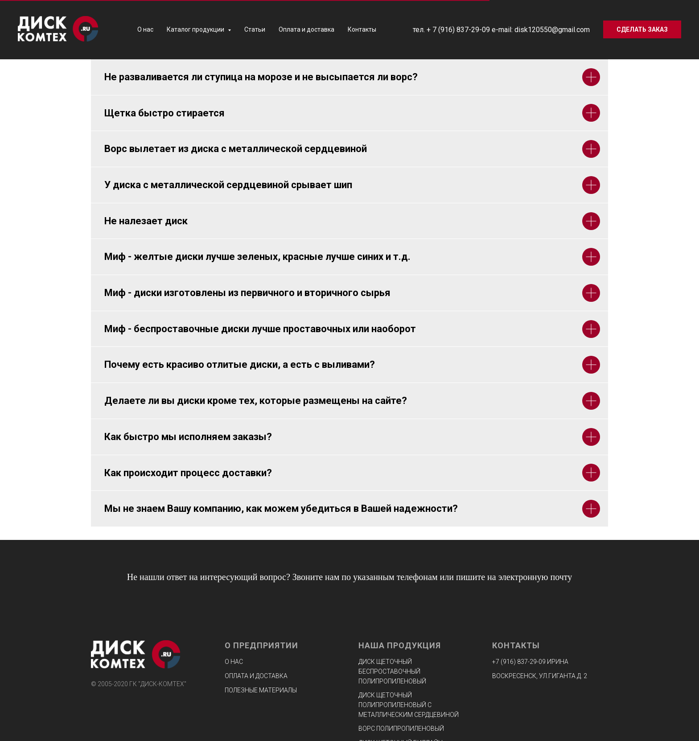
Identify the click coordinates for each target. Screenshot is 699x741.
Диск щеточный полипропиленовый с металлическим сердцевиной (408, 705)
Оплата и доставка (306, 29)
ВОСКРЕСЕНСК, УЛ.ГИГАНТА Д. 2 (539, 675)
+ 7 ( (433, 29)
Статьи (254, 29)
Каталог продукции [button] (196, 29)
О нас (145, 29)
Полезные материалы (261, 690)
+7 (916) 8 (506, 661)
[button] (642, 29)
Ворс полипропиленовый (401, 728)
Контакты (362, 29)
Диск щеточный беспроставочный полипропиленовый (392, 671)
